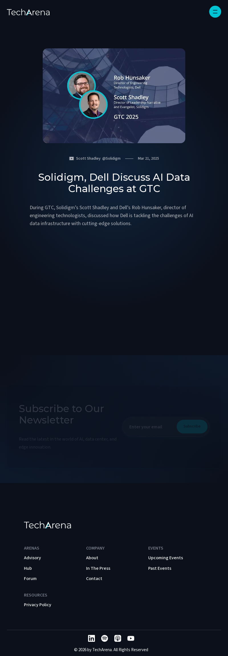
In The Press (98, 568)
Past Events (159, 568)
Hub (28, 568)
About (92, 557)
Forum (30, 578)
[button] (215, 12)
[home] (28, 12)
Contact (94, 578)
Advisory (32, 557)
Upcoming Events (165, 557)
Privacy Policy (37, 604)
